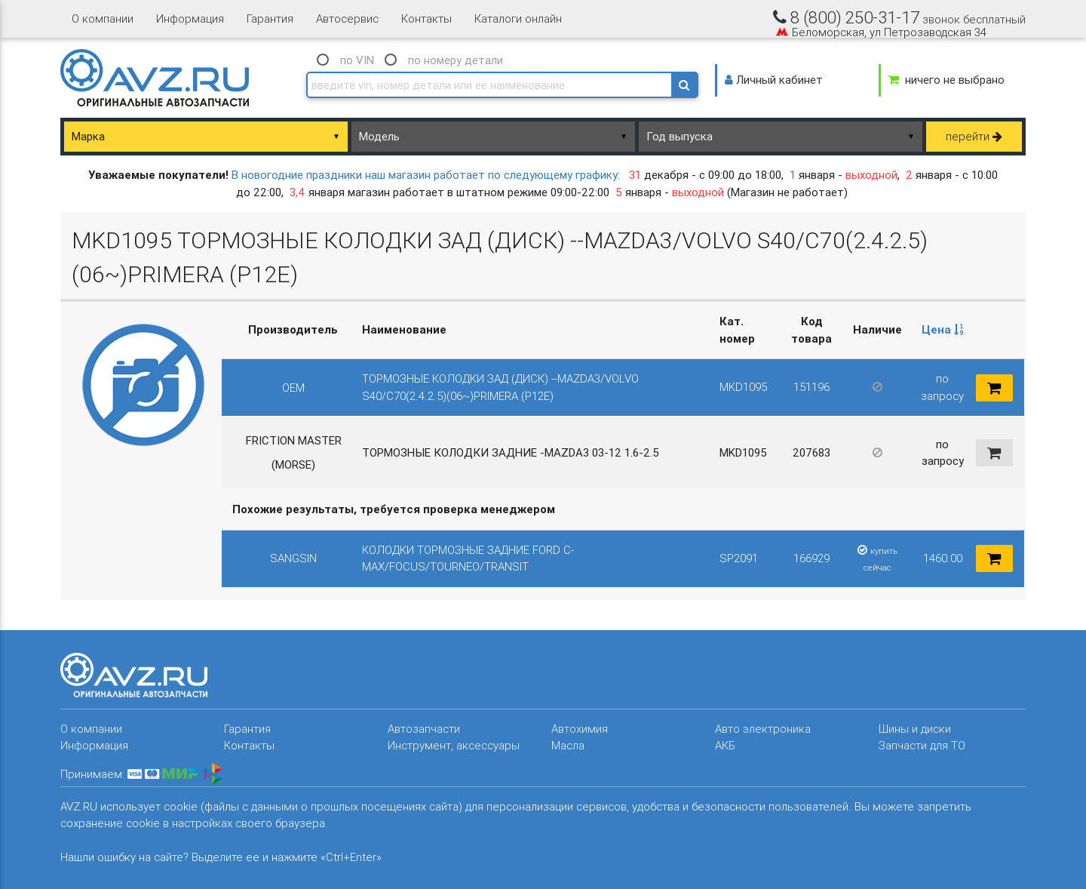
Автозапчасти (424, 728)
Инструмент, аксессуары (454, 745)
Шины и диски (915, 728)
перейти (974, 136)
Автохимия (579, 728)
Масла (567, 745)
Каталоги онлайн (518, 18)
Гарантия (270, 18)
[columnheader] (943, 330)
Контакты (426, 18)
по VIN (357, 60)
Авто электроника (763, 728)
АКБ (725, 745)
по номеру (455, 60)
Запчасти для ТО (922, 745)
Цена (943, 329)
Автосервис (347, 18)
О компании (102, 18)
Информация (190, 18)
